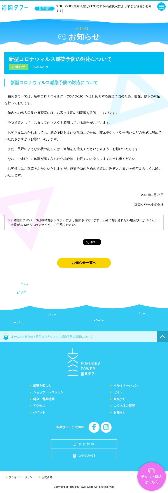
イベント (39, 412)
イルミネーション (126, 385)
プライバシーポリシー (22, 477)
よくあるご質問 (124, 405)
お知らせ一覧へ (84, 263)
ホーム (11, 336)
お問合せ (47, 477)
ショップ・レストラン (48, 392)
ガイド (118, 392)
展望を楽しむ (42, 385)
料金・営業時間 (43, 399)
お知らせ (18, 67)
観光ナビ (120, 399)
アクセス (39, 405)
